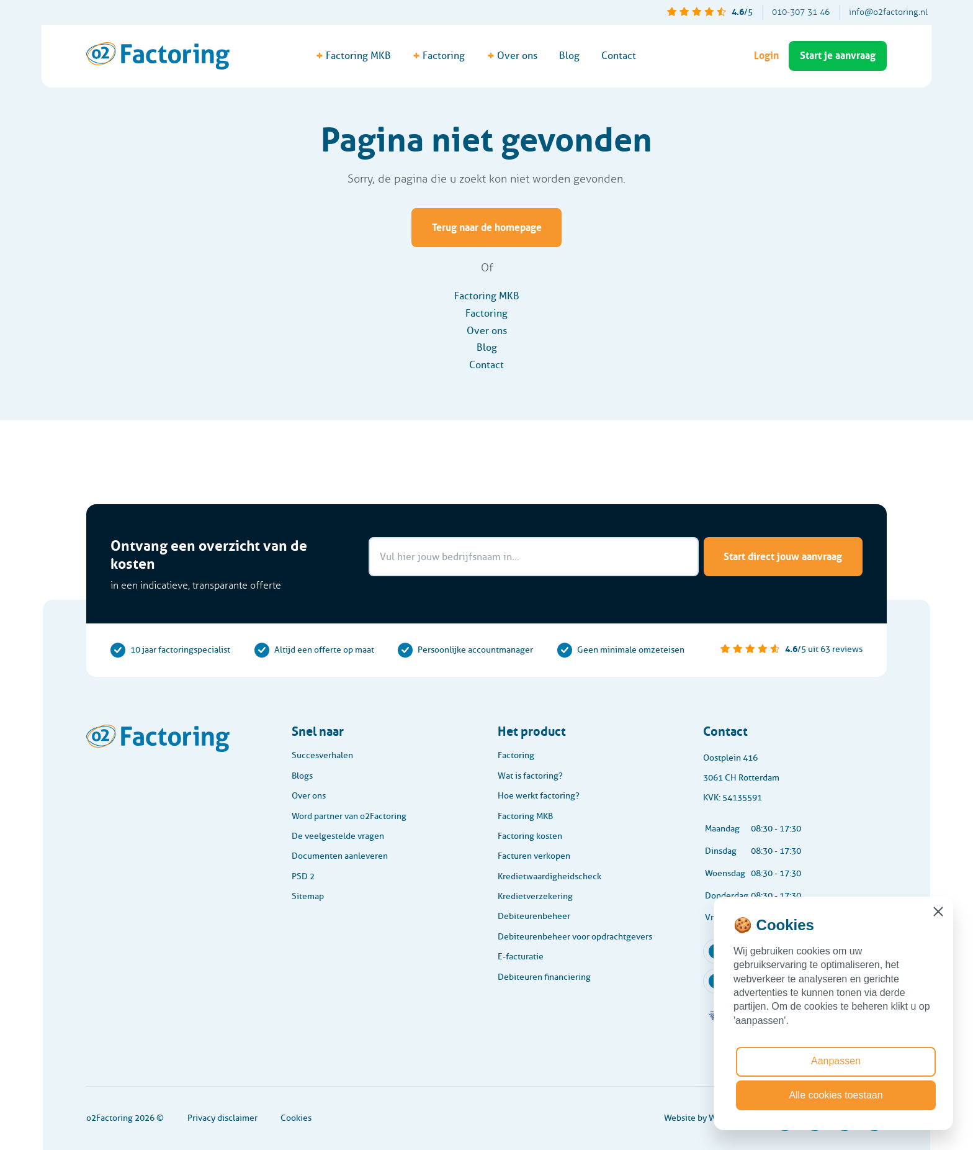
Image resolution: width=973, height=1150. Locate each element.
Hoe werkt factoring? (539, 795)
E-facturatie (521, 956)
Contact (618, 55)
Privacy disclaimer (222, 1118)
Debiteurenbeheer (534, 916)
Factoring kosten (530, 836)
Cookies (296, 1118)
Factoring (486, 313)
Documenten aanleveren (340, 856)
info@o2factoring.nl (888, 12)
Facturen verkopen (534, 856)
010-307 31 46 (801, 12)
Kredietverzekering (535, 896)
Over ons (487, 331)
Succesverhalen (322, 755)
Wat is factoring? (530, 776)
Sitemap (308, 896)
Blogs (302, 776)
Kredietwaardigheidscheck (549, 876)
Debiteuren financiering (544, 977)
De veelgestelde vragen (338, 836)
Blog (569, 55)
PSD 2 (303, 876)
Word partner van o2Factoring (349, 816)
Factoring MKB (486, 296)
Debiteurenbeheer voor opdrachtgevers (575, 936)
